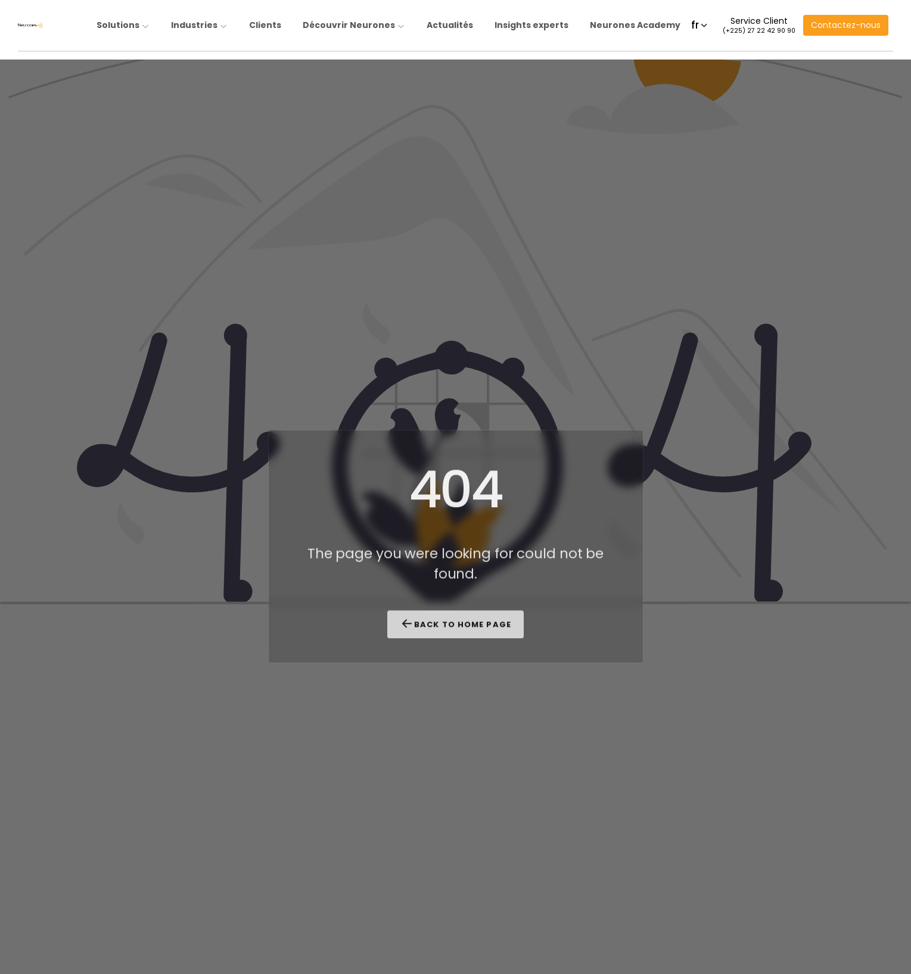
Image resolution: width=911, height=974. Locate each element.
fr (700, 25)
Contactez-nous (846, 25)
